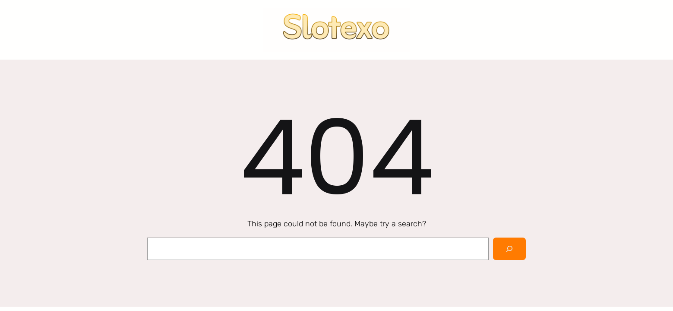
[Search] (509, 249)
